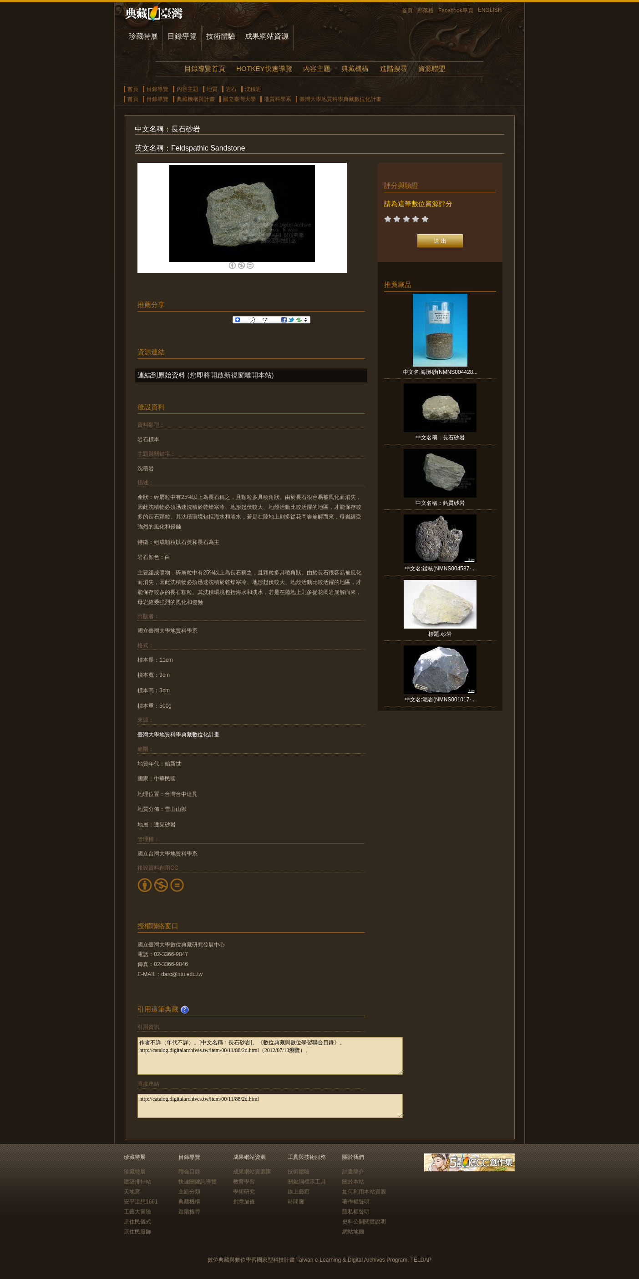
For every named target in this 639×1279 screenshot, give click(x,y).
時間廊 (296, 1201)
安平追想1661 (141, 1201)
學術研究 (244, 1191)
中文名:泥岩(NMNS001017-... (440, 699)
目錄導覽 (182, 36)
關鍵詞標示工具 (307, 1181)
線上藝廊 (298, 1191)
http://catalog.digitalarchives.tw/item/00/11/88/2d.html (270, 1106)
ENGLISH (490, 10)
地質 (212, 89)
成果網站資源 (267, 36)
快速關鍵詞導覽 (197, 1181)
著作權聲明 (356, 1201)
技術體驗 (220, 36)
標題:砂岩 (439, 634)
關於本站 (353, 1181)
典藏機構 (355, 68)
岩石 (231, 89)
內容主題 (316, 68)
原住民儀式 (137, 1222)
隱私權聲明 (356, 1212)
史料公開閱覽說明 (364, 1222)
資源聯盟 (432, 68)
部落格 (425, 10)
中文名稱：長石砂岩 (440, 437)
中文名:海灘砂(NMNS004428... (440, 372)
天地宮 (132, 1191)
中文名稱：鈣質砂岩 (440, 503)
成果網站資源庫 (252, 1171)
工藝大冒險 (137, 1212)
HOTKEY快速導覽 (264, 68)
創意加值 (244, 1201)
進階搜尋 (393, 68)
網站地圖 (353, 1232)
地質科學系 (277, 99)
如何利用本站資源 (364, 1191)
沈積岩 (253, 89)
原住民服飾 (137, 1232)
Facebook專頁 (455, 10)
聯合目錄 (189, 1171)
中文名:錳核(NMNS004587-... (440, 568)
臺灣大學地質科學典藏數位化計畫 (340, 99)
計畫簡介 (353, 1171)
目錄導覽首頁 (204, 68)
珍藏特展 (143, 36)
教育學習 (244, 1181)
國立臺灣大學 (239, 99)
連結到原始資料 (161, 375)
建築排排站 (137, 1181)
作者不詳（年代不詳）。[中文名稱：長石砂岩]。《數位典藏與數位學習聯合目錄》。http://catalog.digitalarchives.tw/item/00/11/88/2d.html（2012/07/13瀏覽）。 (270, 1056)
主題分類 (189, 1191)
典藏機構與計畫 (196, 99)
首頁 (407, 10)
